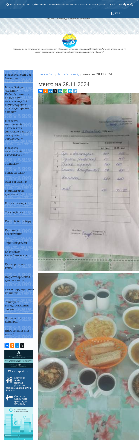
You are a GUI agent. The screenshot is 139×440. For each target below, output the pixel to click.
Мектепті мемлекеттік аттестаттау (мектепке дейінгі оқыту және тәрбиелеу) (17, 129)
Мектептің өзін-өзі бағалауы (18, 76)
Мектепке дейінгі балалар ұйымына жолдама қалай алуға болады (18, 384)
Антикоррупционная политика (19, 291)
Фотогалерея (88, 4)
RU (120, 13)
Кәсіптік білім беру (18, 221)
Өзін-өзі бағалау (17, 181)
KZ (116, 13)
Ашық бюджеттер (37, 4)
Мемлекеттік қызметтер (64, 4)
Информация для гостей (17, 332)
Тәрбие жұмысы (17, 242)
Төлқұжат (13, 163)
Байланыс (103, 4)
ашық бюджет (16, 172)
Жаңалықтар (17, 4)
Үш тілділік (14, 212)
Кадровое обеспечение (15, 231)
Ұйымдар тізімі (18, 371)
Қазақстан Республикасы (16, 253)
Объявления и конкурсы (14, 319)
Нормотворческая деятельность (17, 278)
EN (120, 4)
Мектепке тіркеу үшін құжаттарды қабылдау (17, 400)
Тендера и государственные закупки (17, 305)
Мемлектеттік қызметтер (14, 192)
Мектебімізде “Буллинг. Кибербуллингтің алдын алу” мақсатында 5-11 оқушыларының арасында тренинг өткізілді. (18, 99)
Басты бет (45, 74)
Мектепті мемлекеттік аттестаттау (15, 151)
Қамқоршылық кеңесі (15, 266)
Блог (112, 4)
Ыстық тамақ (15, 203)
